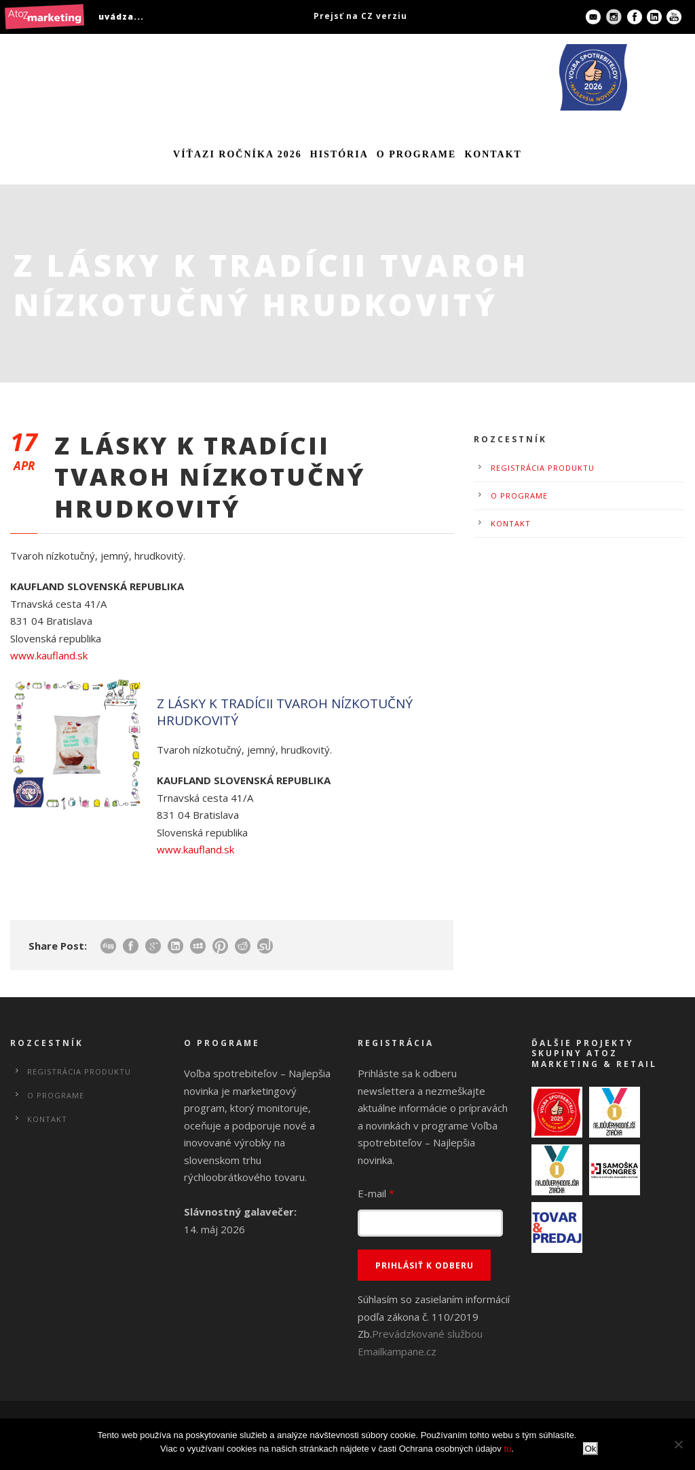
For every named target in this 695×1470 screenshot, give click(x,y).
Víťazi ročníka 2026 (237, 154)
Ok (590, 1449)
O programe (417, 154)
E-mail (376, 1193)
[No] (678, 1444)
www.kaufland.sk (49, 655)
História (339, 154)
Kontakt (493, 154)
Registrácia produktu (543, 468)
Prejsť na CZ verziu (360, 16)
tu (507, 1449)
